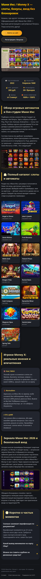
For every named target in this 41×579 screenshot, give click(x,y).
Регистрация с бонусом (14, 40)
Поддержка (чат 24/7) (28, 575)
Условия (3, 575)
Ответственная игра (14, 575)
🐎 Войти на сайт (11, 33)
